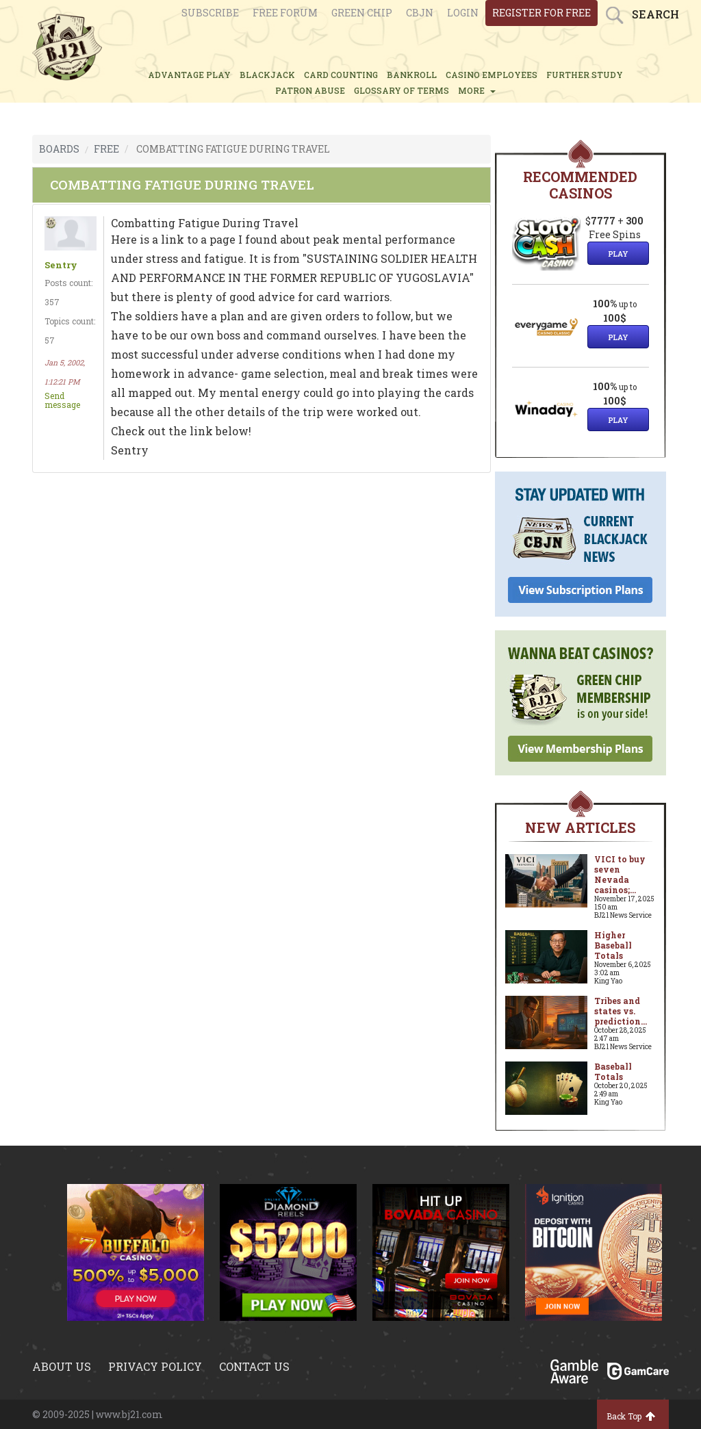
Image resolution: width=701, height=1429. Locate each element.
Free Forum (285, 12)
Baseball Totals (613, 1071)
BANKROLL (412, 74)
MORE (477, 90)
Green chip (361, 12)
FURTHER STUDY (584, 74)
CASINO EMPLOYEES (491, 74)
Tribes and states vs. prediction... (620, 1011)
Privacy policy (155, 1366)
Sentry (60, 265)
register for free (541, 12)
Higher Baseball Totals (613, 945)
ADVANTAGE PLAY (189, 74)
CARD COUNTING (341, 74)
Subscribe (210, 12)
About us (61, 1366)
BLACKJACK (267, 74)
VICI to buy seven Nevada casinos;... (620, 874)
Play (618, 253)
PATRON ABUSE (310, 90)
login (463, 12)
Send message (62, 400)
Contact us (254, 1366)
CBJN (419, 12)
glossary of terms (401, 90)
